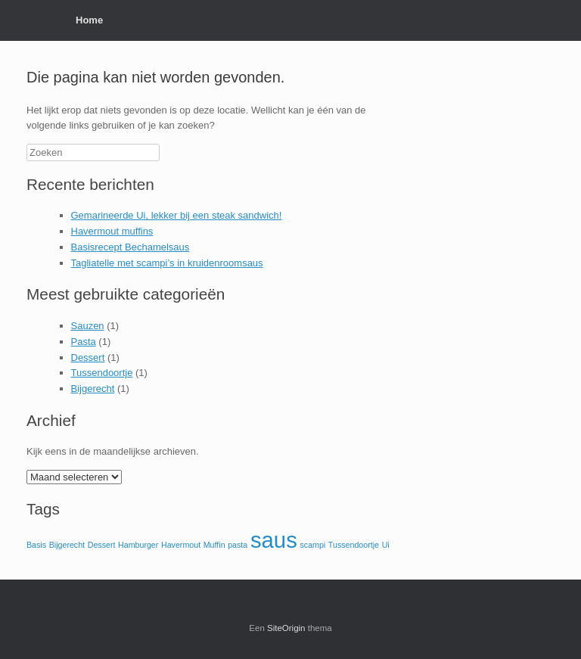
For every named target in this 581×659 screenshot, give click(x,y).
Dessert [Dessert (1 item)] (102, 544)
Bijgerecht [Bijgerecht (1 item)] (67, 544)
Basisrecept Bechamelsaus (130, 247)
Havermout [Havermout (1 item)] (180, 544)
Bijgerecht (93, 388)
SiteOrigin (286, 628)
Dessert (88, 357)
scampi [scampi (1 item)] (312, 544)
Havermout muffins (112, 231)
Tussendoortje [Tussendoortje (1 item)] (353, 544)
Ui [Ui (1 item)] (386, 544)
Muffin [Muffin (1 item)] (214, 544)
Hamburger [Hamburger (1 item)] (138, 544)
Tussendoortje (102, 372)
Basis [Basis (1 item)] (36, 544)
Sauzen (87, 325)
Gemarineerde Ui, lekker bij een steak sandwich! (176, 215)
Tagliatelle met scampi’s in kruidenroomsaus (167, 263)
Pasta (83, 341)
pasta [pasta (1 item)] (237, 544)
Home (89, 20)
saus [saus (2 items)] (273, 539)
